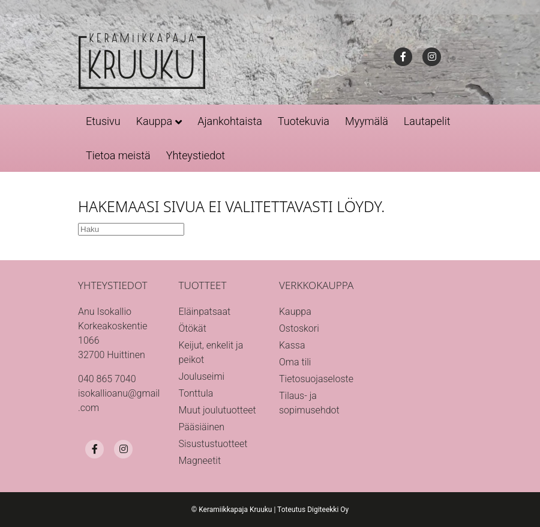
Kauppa (154, 121)
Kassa (292, 345)
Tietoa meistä (118, 155)
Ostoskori (299, 328)
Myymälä (366, 121)
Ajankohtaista (229, 121)
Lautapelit (427, 121)
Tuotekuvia (303, 121)
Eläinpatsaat (205, 311)
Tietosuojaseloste (316, 379)
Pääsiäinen (202, 427)
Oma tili (295, 362)
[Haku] (131, 229)
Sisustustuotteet (213, 443)
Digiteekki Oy (328, 509)
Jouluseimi (202, 376)
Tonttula (196, 393)
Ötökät (192, 328)
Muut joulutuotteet (217, 410)
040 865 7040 (107, 379)
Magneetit (200, 460)
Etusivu (103, 121)
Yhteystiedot (195, 155)
